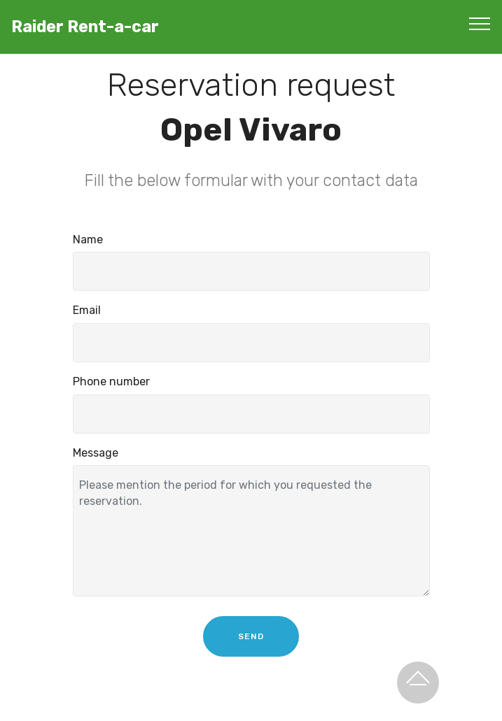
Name (88, 239)
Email (87, 310)
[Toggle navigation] (480, 23)
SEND (251, 649)
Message (95, 452)
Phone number (111, 382)
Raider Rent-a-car (85, 27)
